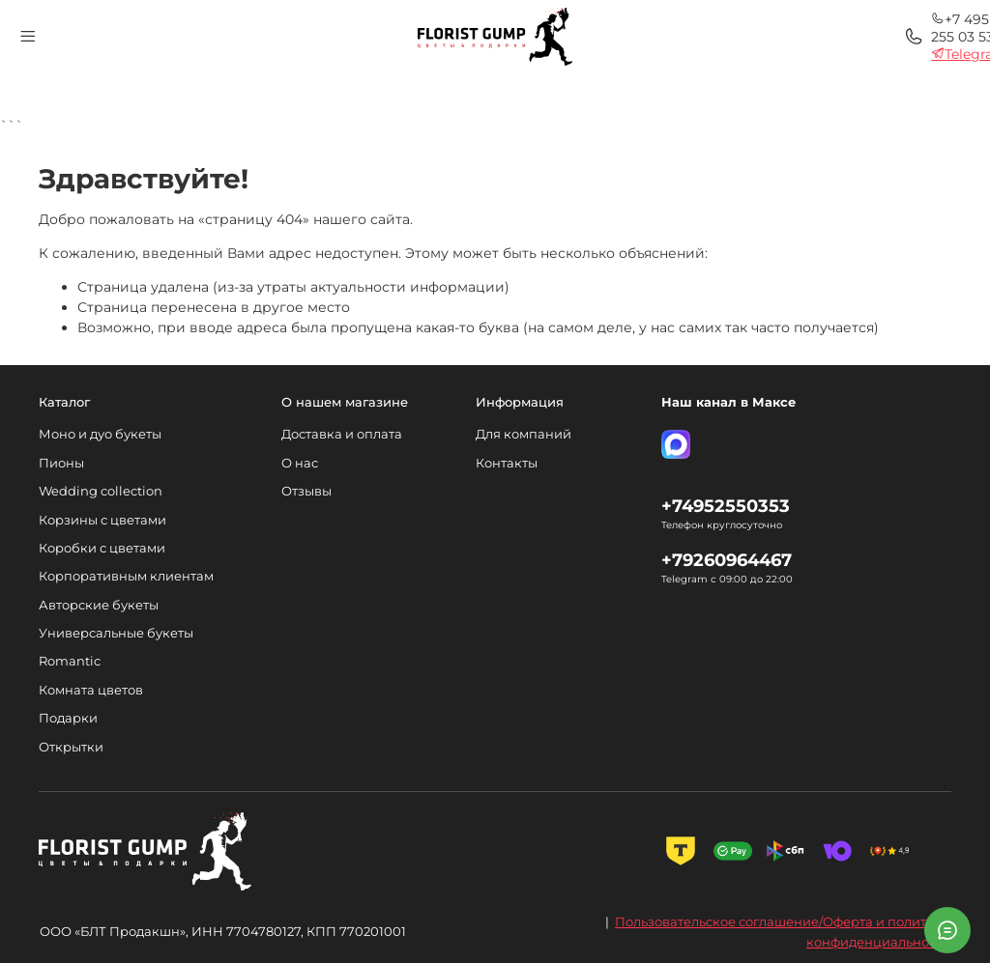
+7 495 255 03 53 (751, 30)
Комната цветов (91, 690)
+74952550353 (725, 506)
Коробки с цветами (102, 548)
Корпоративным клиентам (126, 576)
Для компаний (523, 434)
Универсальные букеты (116, 633)
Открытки (71, 747)
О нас (299, 463)
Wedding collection (100, 491)
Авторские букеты (99, 605)
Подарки (68, 718)
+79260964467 (726, 560)
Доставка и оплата (341, 434)
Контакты (507, 463)
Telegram (727, 47)
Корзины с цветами (102, 520)
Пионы (61, 463)
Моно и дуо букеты (100, 434)
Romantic (70, 661)
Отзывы (306, 491)
